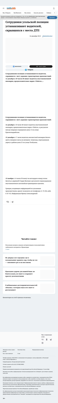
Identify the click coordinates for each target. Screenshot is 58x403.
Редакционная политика (38, 349)
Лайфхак (49, 13)
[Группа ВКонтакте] (17, 66)
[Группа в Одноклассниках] (47, 339)
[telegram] (13, 202)
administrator (47, 36)
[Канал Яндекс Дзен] (40, 66)
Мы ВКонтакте (17, 13)
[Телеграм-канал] (29, 70)
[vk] (7, 202)
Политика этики (21, 349)
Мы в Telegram (6, 13)
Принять (52, 17)
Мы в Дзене (27, 13)
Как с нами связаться (8, 353)
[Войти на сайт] (53, 8)
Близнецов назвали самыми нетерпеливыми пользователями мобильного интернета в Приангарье (29, 247)
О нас (19, 353)
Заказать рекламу (38, 13)
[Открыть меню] (4, 8)
